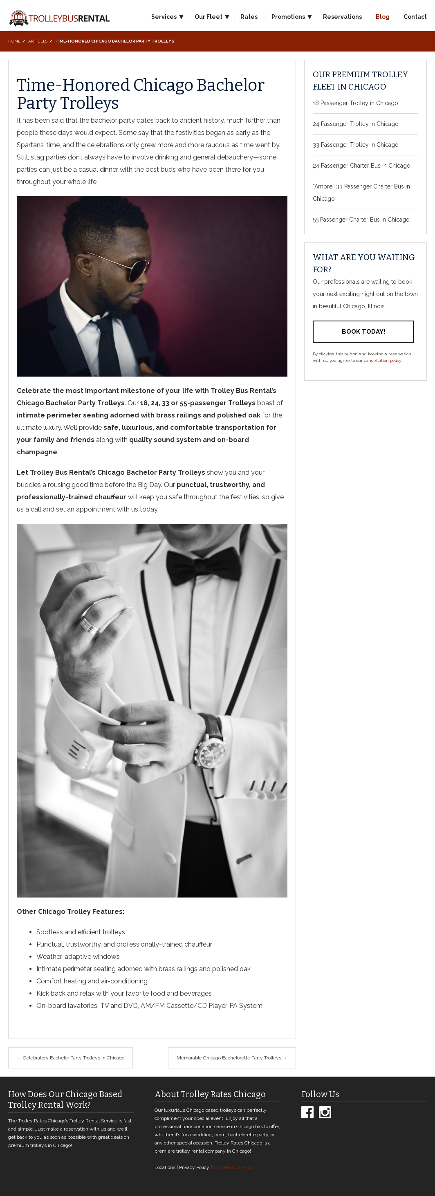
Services (164, 16)
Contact (415, 16)
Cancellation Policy (233, 1167)
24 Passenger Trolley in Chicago (356, 124)
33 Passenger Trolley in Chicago (356, 144)
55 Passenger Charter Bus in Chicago (361, 219)
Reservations (342, 16)
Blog (383, 16)
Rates (249, 16)
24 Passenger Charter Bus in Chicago (361, 165)
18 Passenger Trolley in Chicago (355, 103)
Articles (37, 41)
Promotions (288, 16)
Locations (165, 1167)
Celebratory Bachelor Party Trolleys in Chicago (70, 1058)
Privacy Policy (194, 1167)
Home (14, 41)
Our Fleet (208, 16)
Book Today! (363, 331)
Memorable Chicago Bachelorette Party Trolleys (232, 1058)
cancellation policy (382, 360)
